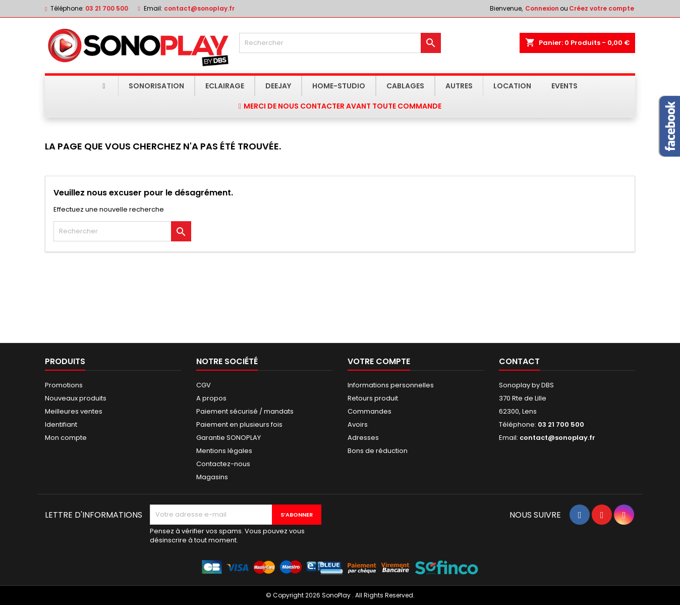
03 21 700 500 (106, 8)
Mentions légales (224, 451)
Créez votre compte (601, 8)
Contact (519, 361)
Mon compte (66, 437)
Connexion (542, 8)
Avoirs (358, 424)
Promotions (64, 385)
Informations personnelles (391, 385)
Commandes (369, 411)
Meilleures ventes (73, 411)
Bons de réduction (378, 451)
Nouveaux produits (75, 398)
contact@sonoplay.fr (199, 8)
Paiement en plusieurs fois (239, 424)
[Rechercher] (340, 43)
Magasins (212, 477)
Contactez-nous (223, 464)
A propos (211, 398)
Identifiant (61, 424)
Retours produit (373, 398)
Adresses (363, 437)
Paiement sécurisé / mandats (245, 411)
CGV (203, 385)
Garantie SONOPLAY (228, 437)
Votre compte (379, 361)
